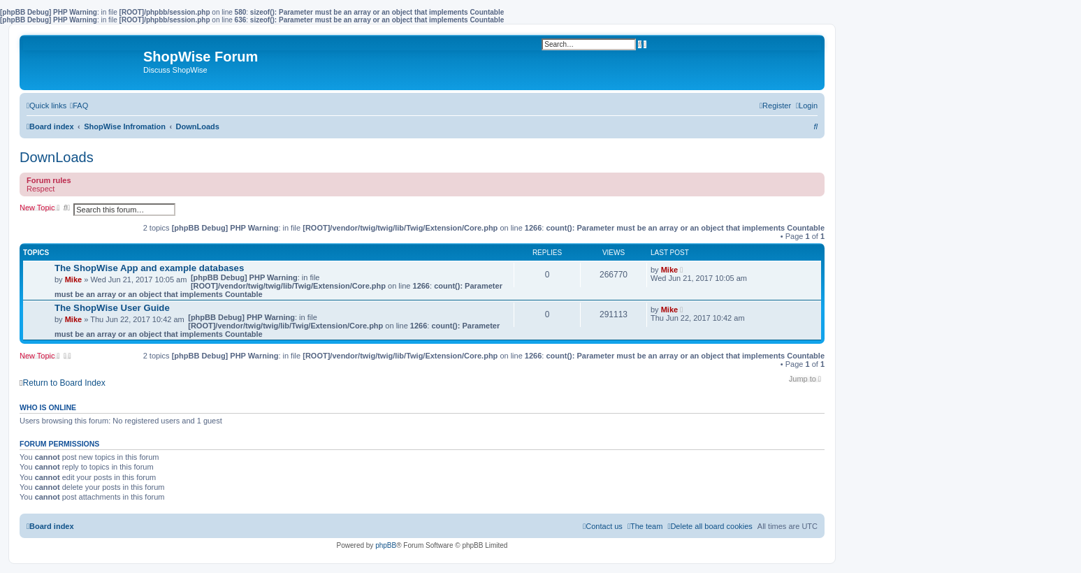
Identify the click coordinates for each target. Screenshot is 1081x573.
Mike (73, 279)
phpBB (385, 545)
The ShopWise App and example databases (149, 268)
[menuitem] (79, 105)
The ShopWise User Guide (112, 308)
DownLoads (57, 157)
